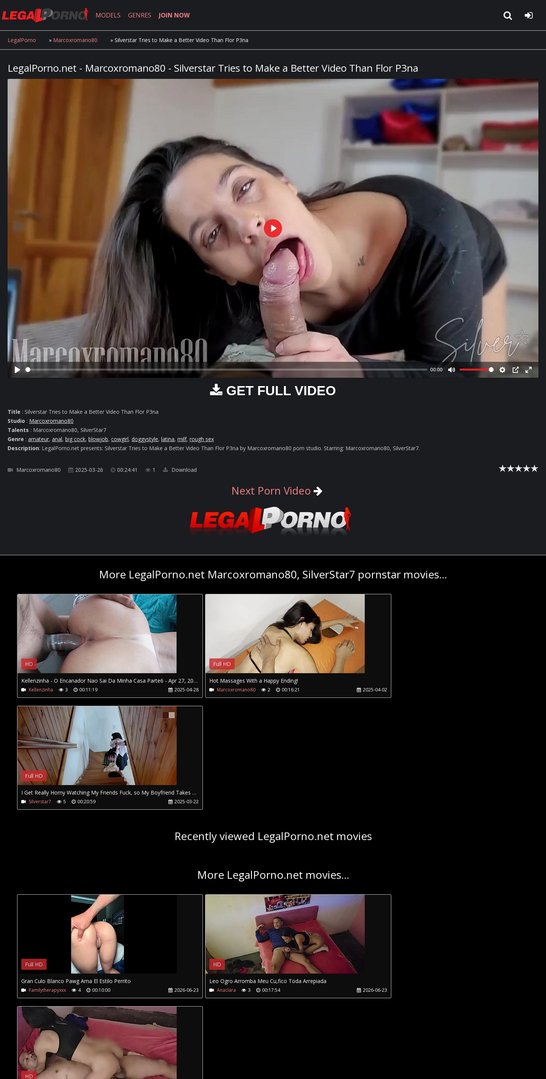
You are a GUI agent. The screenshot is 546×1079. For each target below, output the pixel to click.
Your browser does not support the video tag (97, 639)
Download (180, 469)
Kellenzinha (41, 689)
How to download (132, 1043)
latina (167, 439)
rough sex (202, 439)
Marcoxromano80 (75, 40)
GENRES (142, 15)
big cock (75, 439)
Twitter (179, 1043)
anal (57, 439)
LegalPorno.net (49, 15)
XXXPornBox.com (222, 1043)
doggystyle (145, 439)
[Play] (17, 370)
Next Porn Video (271, 490)
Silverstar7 (381, 689)
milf (182, 439)
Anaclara (209, 878)
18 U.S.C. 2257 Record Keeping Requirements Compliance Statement (248, 1065)
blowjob (98, 439)
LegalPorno (22, 40)
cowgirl (120, 439)
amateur (38, 439)
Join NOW (21, 1043)
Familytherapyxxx (47, 878)
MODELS (111, 15)
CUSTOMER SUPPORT (69, 1043)
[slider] (226, 369)
